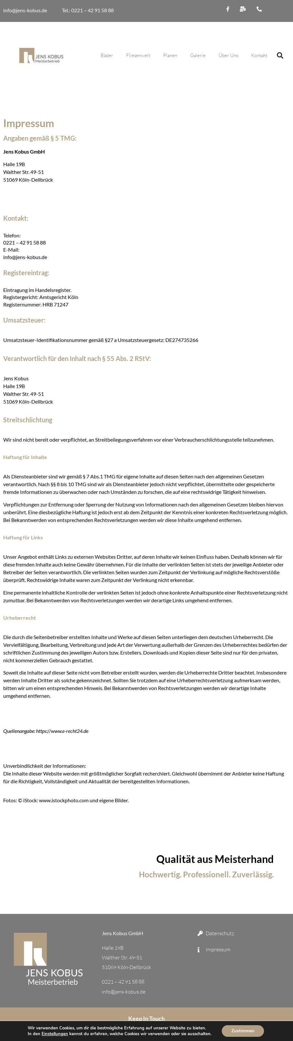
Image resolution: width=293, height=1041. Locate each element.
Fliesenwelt (138, 55)
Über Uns (228, 55)
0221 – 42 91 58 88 (24, 192)
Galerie (198, 55)
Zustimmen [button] (242, 1031)
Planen (170, 55)
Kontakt (259, 55)
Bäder (107, 55)
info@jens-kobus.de (25, 10)
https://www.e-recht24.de (62, 731)
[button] (280, 55)
